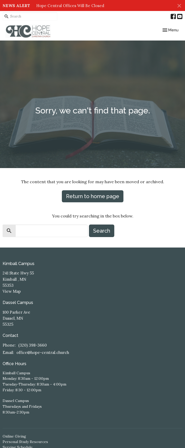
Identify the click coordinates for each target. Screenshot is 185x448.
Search (101, 231)
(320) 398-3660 (32, 345)
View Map (12, 291)
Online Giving (14, 436)
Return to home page (92, 196)
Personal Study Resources (25, 441)
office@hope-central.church (42, 352)
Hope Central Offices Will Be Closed (70, 5)
